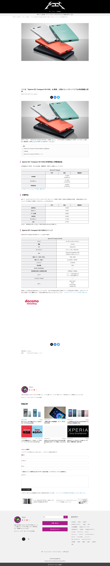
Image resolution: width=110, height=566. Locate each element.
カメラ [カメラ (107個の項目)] (87, 531)
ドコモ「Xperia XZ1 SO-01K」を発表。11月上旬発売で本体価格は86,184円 (43, 501)
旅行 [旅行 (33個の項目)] (89, 541)
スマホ (23, 16)
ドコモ (40, 353)
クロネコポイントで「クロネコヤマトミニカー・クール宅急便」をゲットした (66, 501)
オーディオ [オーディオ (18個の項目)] (80, 531)
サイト (22, 466)
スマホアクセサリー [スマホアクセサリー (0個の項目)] (90, 534)
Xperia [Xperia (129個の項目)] (82, 529)
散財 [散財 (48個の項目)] (84, 541)
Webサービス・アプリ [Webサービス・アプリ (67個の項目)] (85, 526)
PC (50, 11)
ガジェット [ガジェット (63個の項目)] (74, 534)
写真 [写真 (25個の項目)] (79, 541)
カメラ (53, 11)
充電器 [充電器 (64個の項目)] (73, 541)
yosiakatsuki (54, 560)
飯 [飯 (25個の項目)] (72, 543)
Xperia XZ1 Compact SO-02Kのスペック (33, 154)
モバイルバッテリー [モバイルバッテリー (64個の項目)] (87, 538)
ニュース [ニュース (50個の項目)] (87, 536)
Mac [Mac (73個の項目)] (85, 524)
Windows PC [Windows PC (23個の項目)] (74, 529)
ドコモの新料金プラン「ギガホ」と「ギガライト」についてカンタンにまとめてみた (31, 441)
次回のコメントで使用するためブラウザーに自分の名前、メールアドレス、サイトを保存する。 (45, 471)
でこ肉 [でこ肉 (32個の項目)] (73, 531)
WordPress (63, 560)
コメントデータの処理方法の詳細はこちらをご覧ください (71, 493)
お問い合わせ (55, 523)
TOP (42, 551)
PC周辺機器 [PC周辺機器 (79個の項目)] (74, 526)
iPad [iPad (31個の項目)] (79, 521)
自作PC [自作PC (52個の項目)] (94, 541)
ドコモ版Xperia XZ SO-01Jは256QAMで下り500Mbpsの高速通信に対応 (78, 422)
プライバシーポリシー (57, 551)
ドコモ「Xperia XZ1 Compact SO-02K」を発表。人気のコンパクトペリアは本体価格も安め (49, 16)
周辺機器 (59, 11)
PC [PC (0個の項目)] (89, 524)
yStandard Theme (48, 560)
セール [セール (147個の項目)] (73, 536)
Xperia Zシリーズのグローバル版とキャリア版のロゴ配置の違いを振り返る (77, 441)
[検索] (65, 517)
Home (14, 16)
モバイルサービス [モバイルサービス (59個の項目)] (76, 538)
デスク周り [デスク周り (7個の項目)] (80, 536)
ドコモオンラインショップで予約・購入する (33, 189)
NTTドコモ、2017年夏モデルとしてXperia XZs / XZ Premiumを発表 (31, 422)
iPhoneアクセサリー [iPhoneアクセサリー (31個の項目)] (76, 524)
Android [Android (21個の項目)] (73, 521)
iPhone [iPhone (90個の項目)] (84, 521)
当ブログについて (55, 529)
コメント (23, 474)
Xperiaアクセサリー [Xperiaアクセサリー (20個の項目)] (90, 529)
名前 (23, 455)
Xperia (27, 16)
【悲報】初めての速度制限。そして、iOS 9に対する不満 (54, 422)
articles (18, 16)
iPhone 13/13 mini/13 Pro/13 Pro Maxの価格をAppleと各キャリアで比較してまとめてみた (55, 442)
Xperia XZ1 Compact (33, 353)
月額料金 (26, 151)
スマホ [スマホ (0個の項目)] (81, 534)
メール (23, 460)
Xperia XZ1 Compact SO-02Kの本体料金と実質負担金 (36, 148)
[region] (55, 74)
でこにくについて (48, 551)
